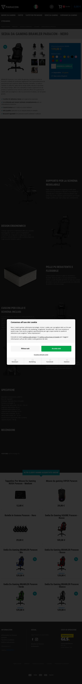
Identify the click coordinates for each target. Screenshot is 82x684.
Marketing (32, 362)
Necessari (15, 362)
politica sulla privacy (29, 337)
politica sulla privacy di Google (50, 337)
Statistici (66, 362)
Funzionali (49, 362)
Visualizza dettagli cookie (41, 354)
